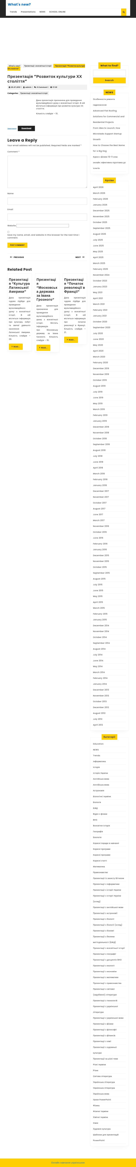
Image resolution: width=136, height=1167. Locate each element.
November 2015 (101, 561)
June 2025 (98, 245)
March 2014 (99, 672)
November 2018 (101, 432)
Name (10, 193)
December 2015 (101, 555)
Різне (95, 1070)
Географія (98, 831)
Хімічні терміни (100, 1117)
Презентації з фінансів (104, 1035)
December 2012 (101, 707)
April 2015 (98, 602)
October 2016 (100, 532)
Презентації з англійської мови (108, 907)
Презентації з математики (105, 977)
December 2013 (101, 689)
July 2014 (98, 654)
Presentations (28, 11)
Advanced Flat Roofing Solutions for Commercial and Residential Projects (109, 116)
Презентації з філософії (105, 1029)
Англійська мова (101, 779)
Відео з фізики (100, 814)
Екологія (97, 837)
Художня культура (102, 1129)
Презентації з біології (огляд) (107, 925)
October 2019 (100, 380)
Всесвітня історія (101, 825)
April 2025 (98, 257)
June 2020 (98, 339)
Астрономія (98, 790)
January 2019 (100, 421)
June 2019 (98, 397)
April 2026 (98, 187)
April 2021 (98, 298)
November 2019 (101, 374)
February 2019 (100, 415)
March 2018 (99, 473)
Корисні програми (101, 849)
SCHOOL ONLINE (57, 11)
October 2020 (100, 321)
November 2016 (101, 526)
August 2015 (99, 578)
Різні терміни (99, 1064)
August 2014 (99, 649)
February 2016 (100, 543)
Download (26, 128)
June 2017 (98, 514)
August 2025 (99, 234)
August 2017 (99, 508)
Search (109, 80)
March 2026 (99, 193)
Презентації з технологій (105, 1000)
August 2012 (99, 713)
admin (28, 87)
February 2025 (100, 269)
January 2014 (100, 684)
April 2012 (98, 725)
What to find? (109, 65)
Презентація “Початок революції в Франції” (74, 285)
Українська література (104, 1082)
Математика (99, 866)
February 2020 (100, 362)
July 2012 (97, 719)
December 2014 (101, 625)
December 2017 (101, 491)
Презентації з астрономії (105, 913)
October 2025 (100, 222)
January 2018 (100, 485)
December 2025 (101, 210)
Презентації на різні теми (105, 1058)
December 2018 (101, 427)
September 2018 (101, 444)
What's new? (19, 4)
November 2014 (101, 631)
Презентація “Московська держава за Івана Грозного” (47, 289)
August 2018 (99, 450)
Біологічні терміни (102, 796)
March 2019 (99, 409)
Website (11, 225)
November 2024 (101, 275)
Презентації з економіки (105, 971)
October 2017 (100, 502)
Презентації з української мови (108, 1018)
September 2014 (101, 643)
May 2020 (98, 345)
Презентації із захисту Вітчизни (108, 878)
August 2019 (99, 386)
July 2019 (98, 391)
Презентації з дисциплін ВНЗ (107, 959)
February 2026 (100, 199)
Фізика (96, 1105)
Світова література (102, 1076)
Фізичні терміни (100, 1111)
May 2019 (98, 403)
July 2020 (98, 333)
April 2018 (98, 467)
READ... (17, 346)
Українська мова (101, 1093)
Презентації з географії (104, 954)
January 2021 (100, 315)
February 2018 (100, 479)
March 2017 (99, 520)
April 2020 (98, 351)
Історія (96, 767)
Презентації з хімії (102, 1041)
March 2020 (99, 356)
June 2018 (98, 462)
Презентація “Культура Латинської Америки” (19, 285)
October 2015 (100, 567)
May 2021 (98, 292)
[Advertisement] (68, 43)
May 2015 (98, 596)
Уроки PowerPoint (102, 1099)
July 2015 (98, 584)
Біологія (97, 802)
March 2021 (99, 304)
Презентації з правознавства (107, 983)
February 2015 (100, 614)
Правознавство (100, 872)
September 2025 (101, 228)
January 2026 (100, 204)
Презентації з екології (104, 965)
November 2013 (101, 695)
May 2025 (98, 251)
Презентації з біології (103, 919)
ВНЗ (95, 820)
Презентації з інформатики (106, 884)
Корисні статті (100, 860)
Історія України (100, 773)
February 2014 (100, 678)
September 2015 (101, 573)
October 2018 (100, 438)
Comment (13, 151)
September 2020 (101, 327)
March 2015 (99, 608)
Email (10, 209)
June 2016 (98, 538)
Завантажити (11, 128)
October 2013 (100, 701)
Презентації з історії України (107, 890)
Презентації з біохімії (103, 930)
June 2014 (98, 660)
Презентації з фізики (103, 1024)
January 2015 (100, 619)
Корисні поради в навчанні (106, 843)
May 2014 (98, 666)
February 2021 (100, 310)
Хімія (95, 1123)
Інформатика (99, 761)
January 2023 (100, 286)
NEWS (42, 11)
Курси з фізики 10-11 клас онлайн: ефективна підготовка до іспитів (109, 163)
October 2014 (100, 637)
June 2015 (98, 590)
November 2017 (101, 497)
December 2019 (101, 368)
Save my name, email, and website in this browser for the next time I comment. (43, 236)
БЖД (95, 808)
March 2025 (99, 263)
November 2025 (101, 216)
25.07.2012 (15, 87)
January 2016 (100, 549)
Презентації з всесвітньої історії (37, 66)
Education (98, 744)
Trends (13, 11)
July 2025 (98, 240)
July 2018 (98, 456)
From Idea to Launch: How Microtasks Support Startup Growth (107, 134)
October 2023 (100, 280)
